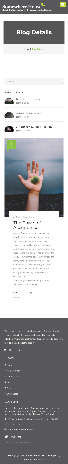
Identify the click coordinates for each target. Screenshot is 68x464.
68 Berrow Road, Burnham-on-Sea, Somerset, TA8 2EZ (33, 419)
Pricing (10, 388)
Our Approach (13, 376)
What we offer (13, 370)
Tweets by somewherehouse (17, 442)
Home (9, 365)
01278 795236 (14, 424)
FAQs (9, 382)
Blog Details (37, 49)
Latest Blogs (12, 393)
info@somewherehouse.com (21, 429)
